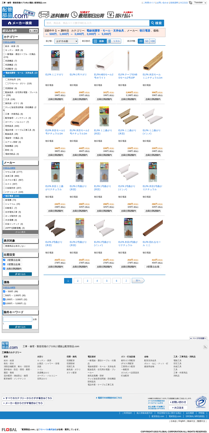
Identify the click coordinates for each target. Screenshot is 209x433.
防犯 (9, 150)
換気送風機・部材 (96, 375)
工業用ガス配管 (128, 366)
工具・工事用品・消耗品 (184, 357)
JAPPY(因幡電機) (15, 228)
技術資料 (174, 3)
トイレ (40, 369)
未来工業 (12, 176)
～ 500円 (11, 291)
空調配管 (11, 69)
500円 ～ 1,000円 (15, 295)
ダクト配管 (72, 373)
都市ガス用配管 (128, 360)
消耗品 (176, 375)
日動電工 (11, 208)
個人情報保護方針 (145, 413)
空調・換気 (72, 357)
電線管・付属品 (14, 138)
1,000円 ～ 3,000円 (16, 299)
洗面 (39, 366)
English (182, 421)
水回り (40, 357)
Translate (198, 2)
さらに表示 (20, 232)
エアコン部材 (13, 142)
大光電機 (11, 220)
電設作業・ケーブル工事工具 (20, 130)
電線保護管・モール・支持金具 (102, 366)
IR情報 (201, 413)
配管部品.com (158, 416)
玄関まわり (42, 379)
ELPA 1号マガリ (78, 74)
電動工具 (177, 360)
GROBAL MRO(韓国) (195, 416)
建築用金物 (149, 366)
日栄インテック (14, 224)
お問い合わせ (163, 3)
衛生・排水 (9, 363)
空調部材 (11, 88)
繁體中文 (201, 421)
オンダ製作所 (13, 216)
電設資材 (92, 357)
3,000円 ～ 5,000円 (15, 303)
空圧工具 (177, 363)
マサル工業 (13, 172)
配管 (6, 357)
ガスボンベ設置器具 (130, 373)
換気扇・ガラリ (14, 103)
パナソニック (14, 192)
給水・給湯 (12, 46)
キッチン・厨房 (14, 50)
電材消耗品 (12, 154)
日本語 (174, 421)
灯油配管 (125, 375)
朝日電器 (12, 196)
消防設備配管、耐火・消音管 (17, 366)
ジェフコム (12, 204)
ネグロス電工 (14, 180)
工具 (10, 99)
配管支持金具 (150, 360)
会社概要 (190, 413)
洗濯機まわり (43, 373)
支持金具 (14, 79)
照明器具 (12, 126)
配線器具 (11, 134)
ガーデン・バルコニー (17, 122)
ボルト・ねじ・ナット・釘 (156, 363)
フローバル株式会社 (48, 429)
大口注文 (184, 3)
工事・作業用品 (14, 114)
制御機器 (11, 146)
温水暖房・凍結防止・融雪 (16, 375)
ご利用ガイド (149, 3)
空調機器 (11, 61)
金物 (146, 357)
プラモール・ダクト (20, 83)
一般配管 (125, 369)
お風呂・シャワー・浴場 (48, 363)
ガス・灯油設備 (128, 357)
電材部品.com (175, 416)
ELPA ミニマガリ (54, 74)
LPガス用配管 (127, 363)
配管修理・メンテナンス (18, 118)
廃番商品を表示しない (15, 246)
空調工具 (71, 366)
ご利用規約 (127, 413)
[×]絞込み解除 (9, 42)
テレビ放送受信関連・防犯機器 (102, 379)
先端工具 (177, 366)
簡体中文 (191, 421)
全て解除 (34, 31)
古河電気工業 (13, 212)
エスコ (11, 184)
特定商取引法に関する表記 (169, 413)
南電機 (10, 200)
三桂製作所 (13, 188)
